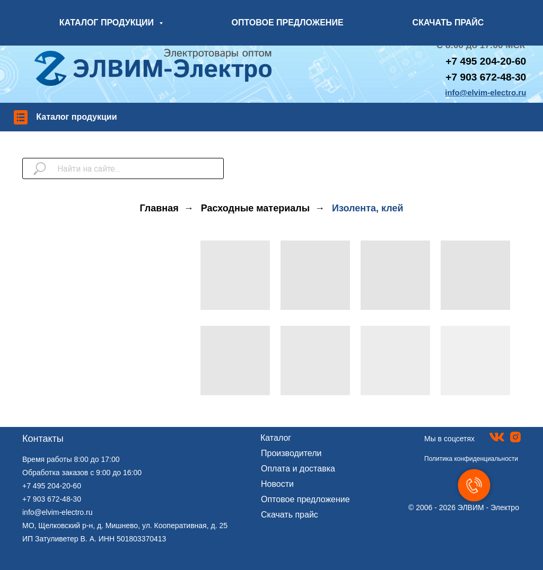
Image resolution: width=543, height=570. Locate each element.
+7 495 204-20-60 (51, 486)
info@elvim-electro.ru (57, 512)
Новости (277, 483)
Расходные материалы (255, 208)
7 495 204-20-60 (488, 61)
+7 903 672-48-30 (485, 77)
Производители (291, 453)
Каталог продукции (76, 116)
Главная (159, 208)
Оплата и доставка (298, 468)
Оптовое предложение (305, 499)
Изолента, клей (367, 208)
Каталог (275, 437)
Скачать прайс (289, 514)
